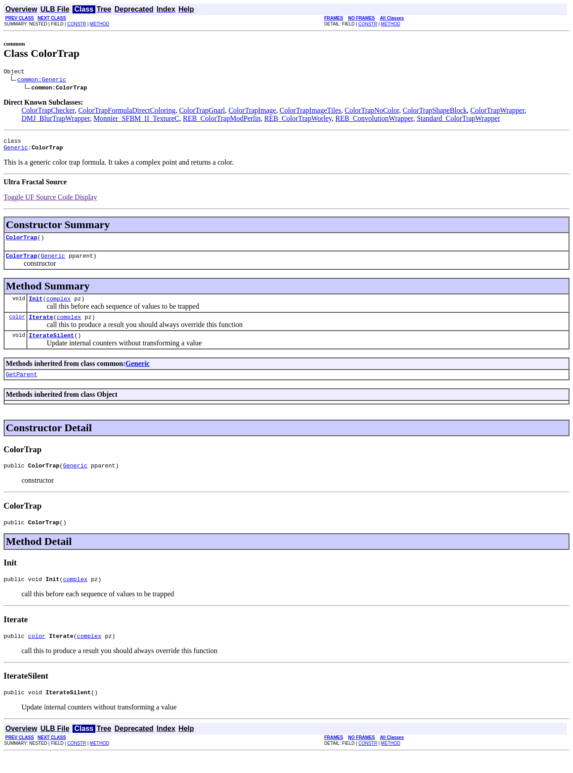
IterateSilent (51, 346)
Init (36, 306)
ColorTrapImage (252, 111)
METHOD (99, 23)
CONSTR (76, 23)
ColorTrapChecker (48, 111)
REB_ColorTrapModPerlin (222, 119)
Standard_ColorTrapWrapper (458, 119)
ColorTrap (21, 242)
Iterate (41, 326)
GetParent (21, 386)
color (17, 326)
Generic (16, 151)
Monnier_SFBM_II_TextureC (137, 119)
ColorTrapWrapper (497, 111)
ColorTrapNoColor (372, 111)
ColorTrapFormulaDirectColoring (126, 111)
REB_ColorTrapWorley (298, 119)
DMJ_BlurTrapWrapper (55, 119)
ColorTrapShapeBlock (434, 111)
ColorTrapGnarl (202, 111)
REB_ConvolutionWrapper (374, 119)
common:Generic (41, 80)
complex (58, 306)
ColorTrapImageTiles (311, 111)
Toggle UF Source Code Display (50, 201)
